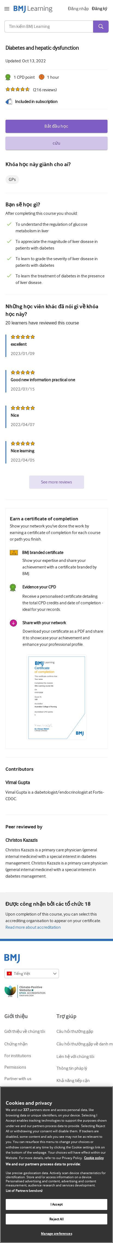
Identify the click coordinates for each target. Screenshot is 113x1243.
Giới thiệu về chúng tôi (24, 1031)
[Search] (48, 26)
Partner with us (17, 1078)
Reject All (56, 1219)
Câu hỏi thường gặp (74, 1031)
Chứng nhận (16, 1044)
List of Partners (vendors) (24, 1191)
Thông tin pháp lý (71, 1068)
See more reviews (56, 482)
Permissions (15, 1067)
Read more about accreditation (33, 927)
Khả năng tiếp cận (73, 1080)
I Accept (56, 1204)
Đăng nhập (78, 8)
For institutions (17, 1055)
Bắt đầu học (56, 126)
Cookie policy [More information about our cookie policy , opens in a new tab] (94, 1158)
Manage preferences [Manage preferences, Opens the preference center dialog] (56, 1234)
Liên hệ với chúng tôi (75, 1056)
